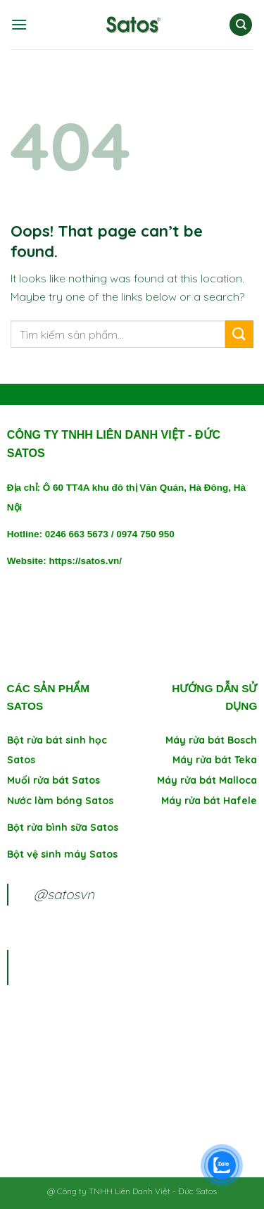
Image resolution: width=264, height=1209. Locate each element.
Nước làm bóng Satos (60, 800)
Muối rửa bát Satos (53, 780)
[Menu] (19, 24)
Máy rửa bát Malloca (207, 780)
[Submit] (239, 334)
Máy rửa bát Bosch (211, 740)
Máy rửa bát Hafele (209, 800)
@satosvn (64, 894)
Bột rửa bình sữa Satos (64, 827)
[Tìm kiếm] (241, 25)
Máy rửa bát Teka (214, 759)
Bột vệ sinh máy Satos (62, 854)
